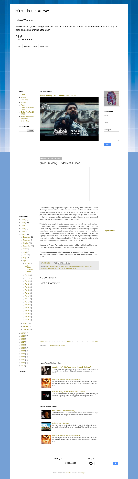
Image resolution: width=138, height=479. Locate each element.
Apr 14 (27, 299)
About (35, 46)
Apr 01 (27, 320)
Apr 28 (27, 275)
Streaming (24, 100)
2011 (23, 360)
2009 (23, 366)
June (25, 255)
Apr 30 (27, 263)
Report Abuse (109, 231)
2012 (23, 357)
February (26, 326)
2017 (23, 342)
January (26, 329)
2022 (23, 231)
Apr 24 (27, 284)
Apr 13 (27, 302)
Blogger (82, 473)
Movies (23, 97)
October (26, 243)
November (27, 240)
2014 (23, 351)
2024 (23, 225)
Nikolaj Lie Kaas (71, 268)
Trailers (23, 102)
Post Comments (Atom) (57, 345)
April (25, 261)
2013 (23, 354)
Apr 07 (27, 308)
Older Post (94, 341)
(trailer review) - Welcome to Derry (63, 411)
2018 (23, 339)
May (24, 258)
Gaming (27, 46)
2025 (23, 223)
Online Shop (44, 46)
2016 (23, 345)
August (25, 249)
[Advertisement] (69, 67)
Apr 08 (27, 305)
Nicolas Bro (61, 268)
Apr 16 (27, 296)
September (27, 246)
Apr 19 (27, 293)
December (27, 237)
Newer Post (44, 341)
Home (19, 46)
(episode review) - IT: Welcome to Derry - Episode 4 (69, 392)
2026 (23, 219)
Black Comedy (79, 266)
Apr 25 (27, 281)
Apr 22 (27, 287)
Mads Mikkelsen (52, 268)
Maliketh (68, 473)
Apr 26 (27, 278)
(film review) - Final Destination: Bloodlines (66, 379)
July (24, 252)
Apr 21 (27, 290)
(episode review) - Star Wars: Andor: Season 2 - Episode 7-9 (72, 367)
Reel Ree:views (32, 10)
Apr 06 (27, 311)
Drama (87, 266)
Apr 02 (27, 317)
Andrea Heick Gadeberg (67, 266)
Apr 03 (27, 314)
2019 (23, 336)
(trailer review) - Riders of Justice (29, 268)
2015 (23, 348)
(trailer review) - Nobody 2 (60, 423)
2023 (23, 228)
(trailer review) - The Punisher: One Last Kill (58, 96)
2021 (23, 234)
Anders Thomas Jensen (52, 266)
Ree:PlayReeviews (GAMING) (27, 117)
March (25, 323)
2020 (23, 333)
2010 (23, 363)
